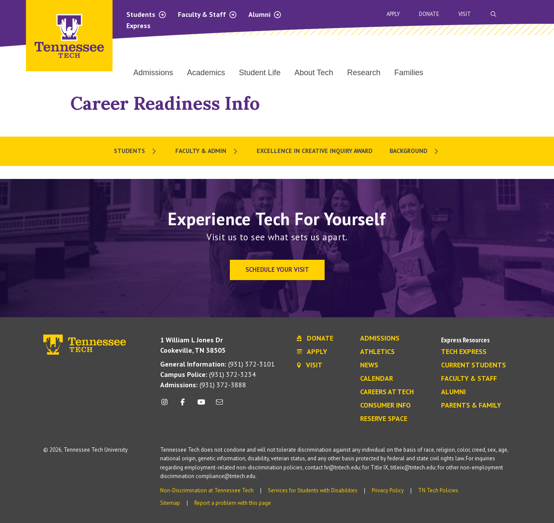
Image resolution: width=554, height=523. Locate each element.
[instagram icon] (167, 405)
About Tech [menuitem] (313, 72)
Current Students (473, 365)
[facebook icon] (183, 405)
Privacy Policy (388, 490)
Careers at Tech (387, 392)
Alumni (265, 14)
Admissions (379, 338)
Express (138, 25)
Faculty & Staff (207, 14)
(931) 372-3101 (217, 364)
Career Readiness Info (165, 103)
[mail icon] (219, 405)
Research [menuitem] (363, 72)
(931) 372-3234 (208, 374)
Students (146, 14)
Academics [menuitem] (206, 72)
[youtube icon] (201, 405)
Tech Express (463, 352)
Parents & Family (471, 405)
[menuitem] (136, 151)
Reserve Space (383, 419)
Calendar (376, 379)
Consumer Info (385, 405)
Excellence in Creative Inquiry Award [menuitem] (314, 151)
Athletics (377, 352)
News (369, 365)
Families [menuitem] (408, 72)
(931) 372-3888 (203, 384)
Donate (429, 14)
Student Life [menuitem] (259, 72)
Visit (464, 14)
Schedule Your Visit (277, 269)
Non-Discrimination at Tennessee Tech (207, 490)
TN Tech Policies (438, 490)
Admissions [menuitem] (153, 72)
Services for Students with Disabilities (313, 490)
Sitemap (170, 503)
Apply (393, 14)
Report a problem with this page (232, 503)
